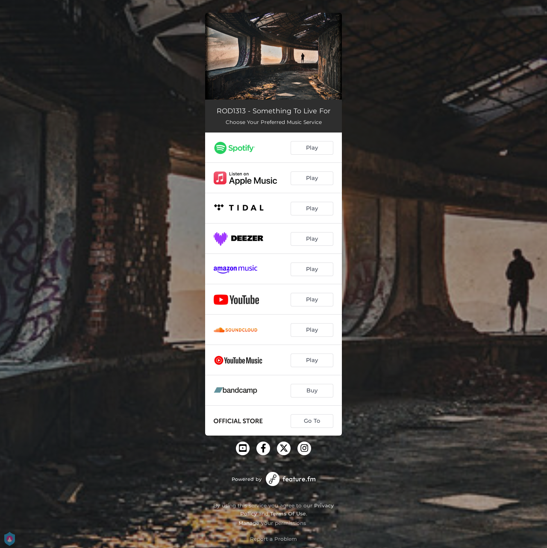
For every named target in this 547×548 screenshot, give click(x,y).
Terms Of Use (288, 513)
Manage (248, 523)
